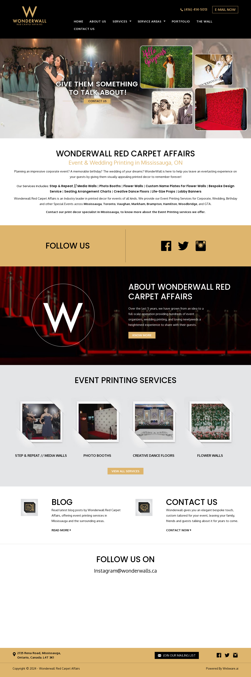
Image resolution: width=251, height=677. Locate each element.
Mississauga (93, 204)
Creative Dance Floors (131, 191)
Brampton (154, 204)
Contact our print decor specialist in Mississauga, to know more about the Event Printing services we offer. (125, 212)
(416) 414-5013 (195, 9)
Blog (62, 502)
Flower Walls (133, 186)
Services (120, 21)
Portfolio (181, 21)
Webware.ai (230, 668)
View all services (125, 471)
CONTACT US (84, 29)
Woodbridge (187, 204)
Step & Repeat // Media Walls (73, 186)
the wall (204, 21)
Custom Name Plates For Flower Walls (176, 186)
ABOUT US (97, 21)
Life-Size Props (163, 191)
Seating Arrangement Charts (87, 191)
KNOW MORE (141, 335)
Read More (60, 530)
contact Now (177, 530)
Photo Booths (110, 186)
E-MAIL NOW (225, 9)
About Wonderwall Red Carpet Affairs (179, 291)
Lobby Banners (189, 191)
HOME (78, 21)
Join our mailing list (177, 655)
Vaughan (123, 204)
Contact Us (191, 502)
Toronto (109, 204)
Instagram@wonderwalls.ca (125, 570)
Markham (138, 204)
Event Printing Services (126, 380)
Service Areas (150, 21)
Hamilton (170, 204)
